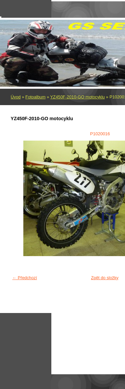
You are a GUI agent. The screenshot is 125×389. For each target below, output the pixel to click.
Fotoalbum (35, 96)
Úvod (16, 96)
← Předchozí (24, 277)
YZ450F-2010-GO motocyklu (77, 96)
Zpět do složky (105, 277)
